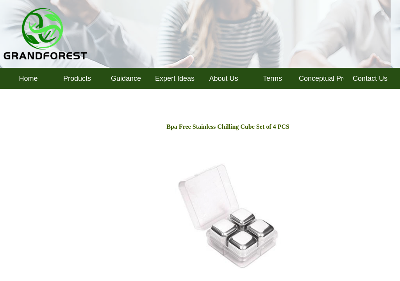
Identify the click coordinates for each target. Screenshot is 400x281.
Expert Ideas (175, 78)
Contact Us (370, 78)
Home (28, 78)
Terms (272, 78)
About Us (223, 78)
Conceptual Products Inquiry (321, 78)
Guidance (126, 78)
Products (77, 78)
